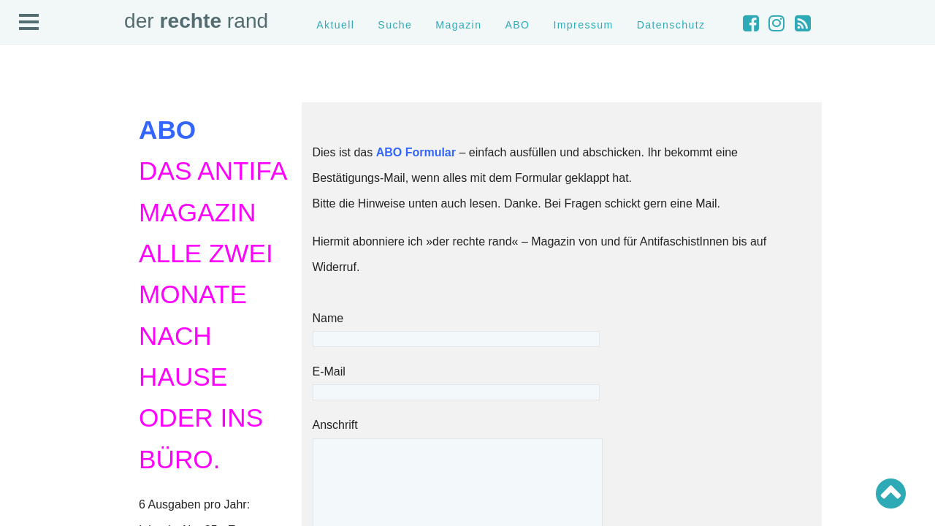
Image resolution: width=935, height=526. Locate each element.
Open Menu (29, 22)
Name (456, 328)
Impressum (583, 25)
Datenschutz (671, 25)
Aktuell (335, 25)
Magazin (458, 25)
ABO (517, 25)
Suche (395, 25)
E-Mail (456, 381)
